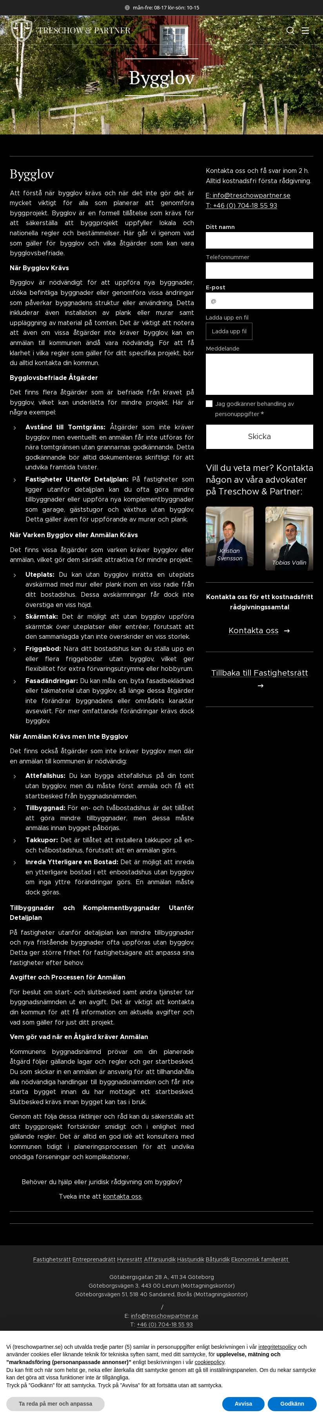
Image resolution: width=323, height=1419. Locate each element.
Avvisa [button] (243, 1404)
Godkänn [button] (292, 1404)
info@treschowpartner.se (164, 1315)
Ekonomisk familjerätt (260, 1259)
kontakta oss (122, 1196)
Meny (305, 30)
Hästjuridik (190, 1259)
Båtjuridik (218, 1259)
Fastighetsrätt (52, 1259)
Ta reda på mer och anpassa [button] (55, 1404)
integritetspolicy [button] (277, 1347)
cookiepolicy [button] (209, 1362)
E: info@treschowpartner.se (248, 195)
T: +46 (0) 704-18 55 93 (241, 205)
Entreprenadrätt (94, 1259)
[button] (290, 30)
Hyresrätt (129, 1259)
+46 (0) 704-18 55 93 (165, 1324)
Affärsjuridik (160, 1259)
